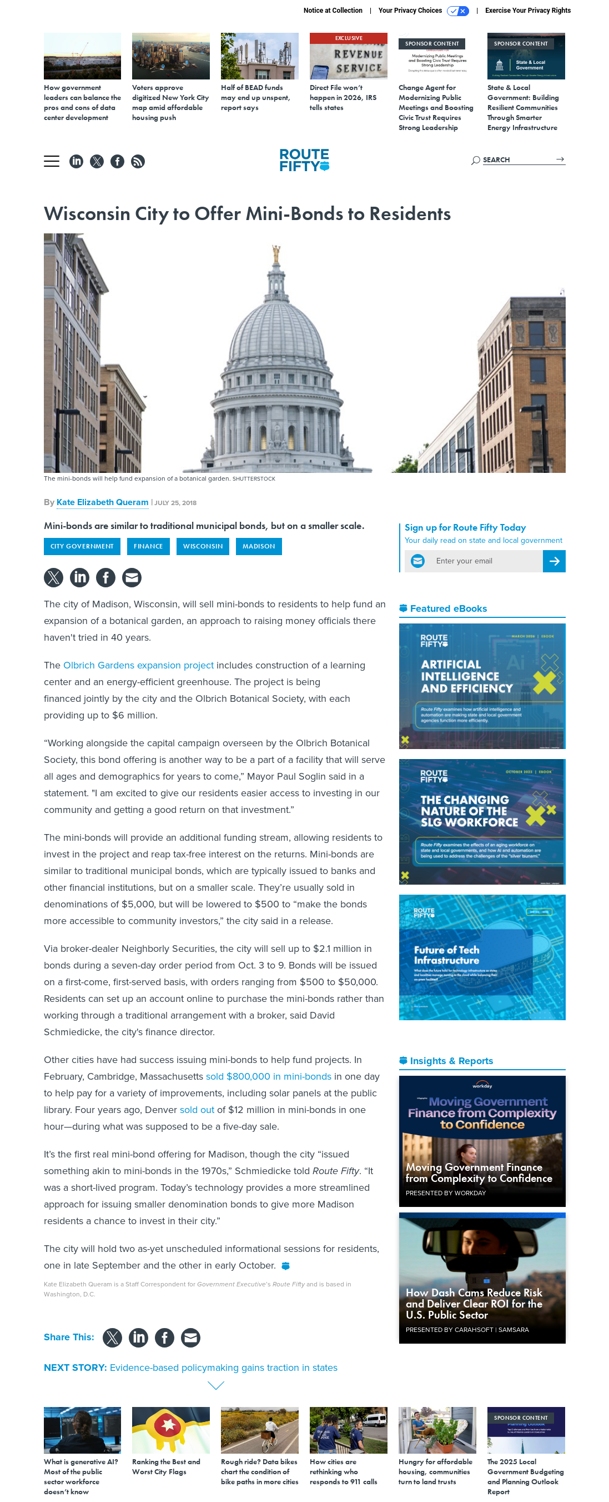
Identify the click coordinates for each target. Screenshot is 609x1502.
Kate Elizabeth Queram (103, 502)
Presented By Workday (446, 1193)
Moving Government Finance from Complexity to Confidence (479, 1172)
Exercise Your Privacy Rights (528, 10)
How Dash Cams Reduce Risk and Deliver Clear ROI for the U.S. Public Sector (474, 1303)
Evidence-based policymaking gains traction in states (224, 1367)
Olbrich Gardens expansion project (138, 665)
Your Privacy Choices (424, 11)
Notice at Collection (333, 10)
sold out (197, 1109)
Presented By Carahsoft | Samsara (467, 1330)
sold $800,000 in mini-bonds (268, 1076)
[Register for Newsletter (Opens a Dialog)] (554, 561)
